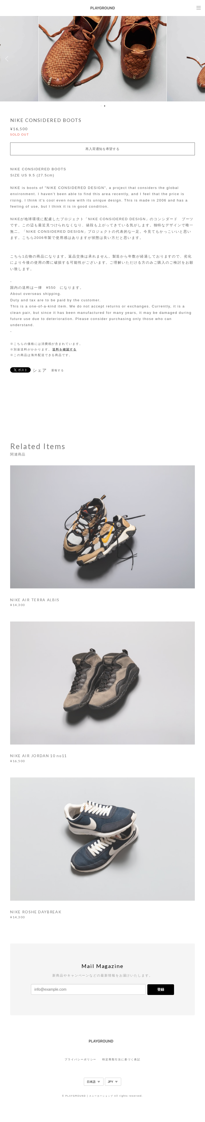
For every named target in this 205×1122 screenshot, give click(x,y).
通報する (57, 370)
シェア (40, 370)
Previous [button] (8, 58)
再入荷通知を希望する (102, 149)
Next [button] (197, 58)
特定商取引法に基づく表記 (121, 1059)
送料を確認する (64, 349)
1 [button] (101, 105)
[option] (103, 58)
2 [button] (104, 105)
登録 (160, 989)
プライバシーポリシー (80, 1059)
